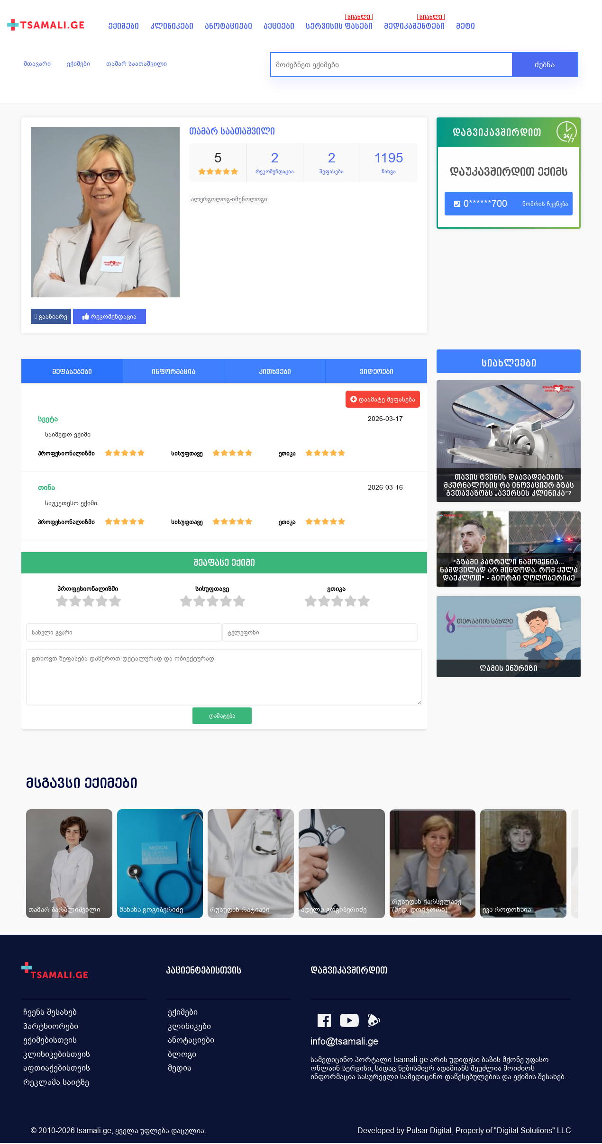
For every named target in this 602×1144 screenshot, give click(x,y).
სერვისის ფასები (339, 26)
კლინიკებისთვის (55, 1053)
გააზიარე (51, 316)
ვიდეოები (376, 371)
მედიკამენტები (414, 26)
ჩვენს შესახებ (49, 1011)
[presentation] (560, 794)
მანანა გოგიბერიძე (151, 909)
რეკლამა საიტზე (55, 1082)
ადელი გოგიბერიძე (333, 909)
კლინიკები (171, 26)
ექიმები (123, 26)
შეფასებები (72, 371)
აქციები (279, 26)
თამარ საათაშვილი (136, 63)
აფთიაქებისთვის (55, 1068)
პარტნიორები (49, 1025)
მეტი (465, 26)
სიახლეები (509, 363)
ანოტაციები (228, 26)
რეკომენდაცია (109, 316)
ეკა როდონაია (507, 909)
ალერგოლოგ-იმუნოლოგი (229, 199)
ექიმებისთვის (49, 1039)
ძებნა (545, 64)
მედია (179, 1068)
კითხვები (275, 371)
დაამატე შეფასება (382, 399)
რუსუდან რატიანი (240, 909)
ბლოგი (181, 1053)
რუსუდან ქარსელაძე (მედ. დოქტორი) (426, 905)
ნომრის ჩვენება (545, 203)
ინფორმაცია (173, 371)
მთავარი (37, 63)
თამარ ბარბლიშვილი (64, 909)
